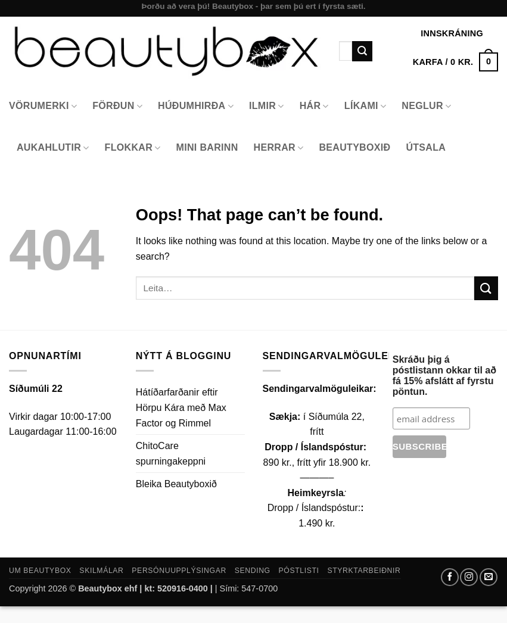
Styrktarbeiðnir (363, 570)
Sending (252, 570)
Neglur (426, 106)
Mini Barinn (207, 147)
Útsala (426, 147)
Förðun (117, 106)
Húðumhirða (196, 106)
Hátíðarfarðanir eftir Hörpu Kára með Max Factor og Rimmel (181, 407)
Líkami (365, 106)
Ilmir (266, 106)
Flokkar (133, 148)
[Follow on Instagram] (469, 577)
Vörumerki (43, 106)
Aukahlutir (53, 148)
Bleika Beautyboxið (176, 484)
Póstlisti (299, 570)
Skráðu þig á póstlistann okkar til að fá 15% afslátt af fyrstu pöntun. (444, 375)
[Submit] (362, 51)
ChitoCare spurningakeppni (171, 453)
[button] (455, 62)
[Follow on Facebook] (450, 577)
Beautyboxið (354, 147)
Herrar (279, 148)
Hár (314, 106)
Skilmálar (101, 570)
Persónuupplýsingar (179, 570)
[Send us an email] (488, 577)
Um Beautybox (40, 570)
